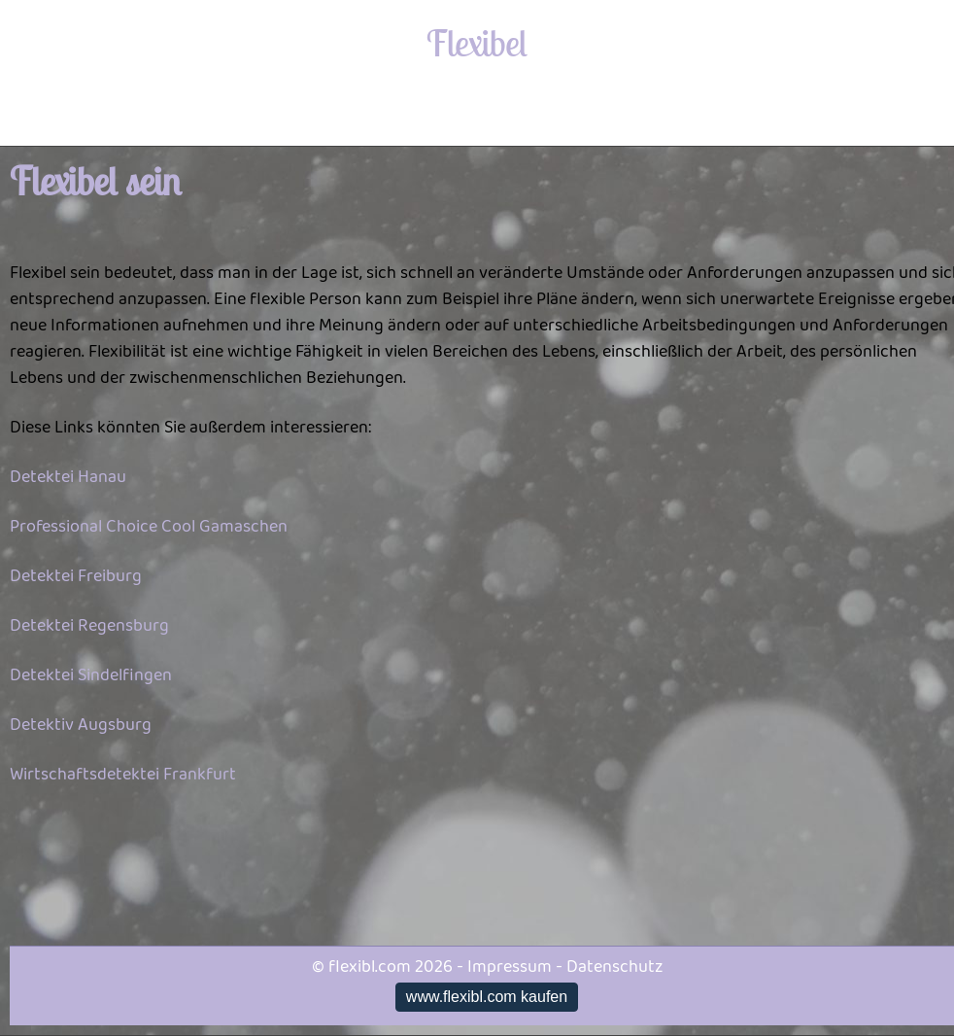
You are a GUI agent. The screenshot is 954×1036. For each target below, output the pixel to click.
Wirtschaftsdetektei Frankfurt (123, 774)
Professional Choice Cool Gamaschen (149, 526)
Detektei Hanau (68, 477)
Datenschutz (614, 967)
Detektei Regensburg (89, 625)
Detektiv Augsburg (81, 725)
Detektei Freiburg (76, 576)
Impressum (509, 967)
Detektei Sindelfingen (91, 675)
